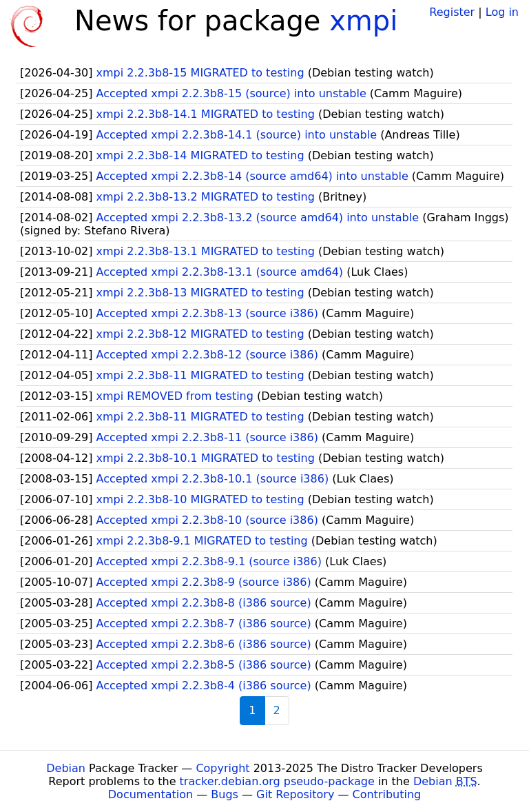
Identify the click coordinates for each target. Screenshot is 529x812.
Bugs (224, 794)
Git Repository (295, 794)
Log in (502, 12)
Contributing (387, 794)
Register (452, 12)
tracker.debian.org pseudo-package (277, 781)
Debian (65, 768)
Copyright (222, 768)
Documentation (150, 794)
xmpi (363, 21)
